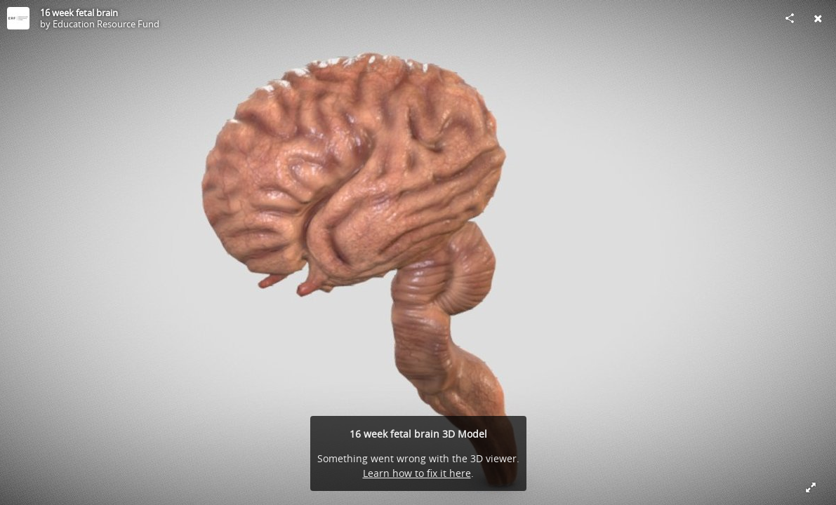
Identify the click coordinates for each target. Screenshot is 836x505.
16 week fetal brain (79, 12)
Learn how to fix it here (417, 473)
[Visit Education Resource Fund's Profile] (18, 18)
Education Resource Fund (106, 24)
